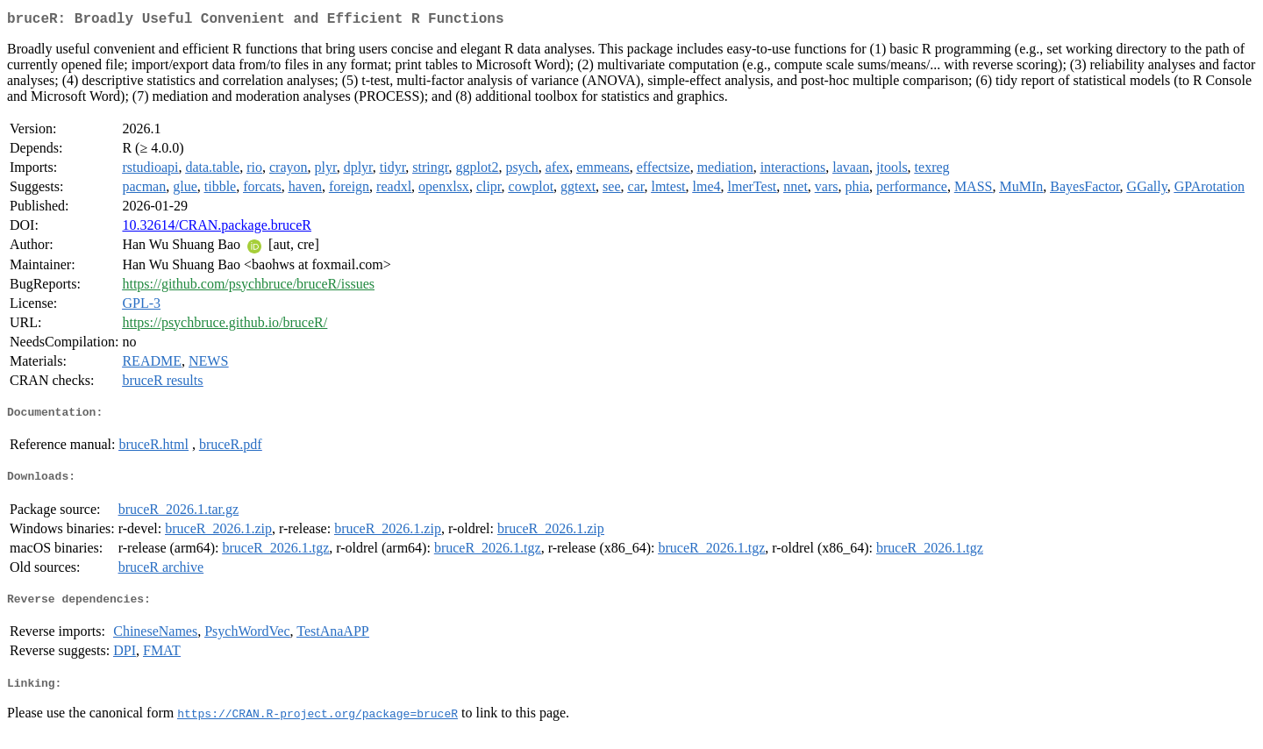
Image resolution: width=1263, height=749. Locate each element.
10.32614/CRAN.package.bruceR (216, 228)
